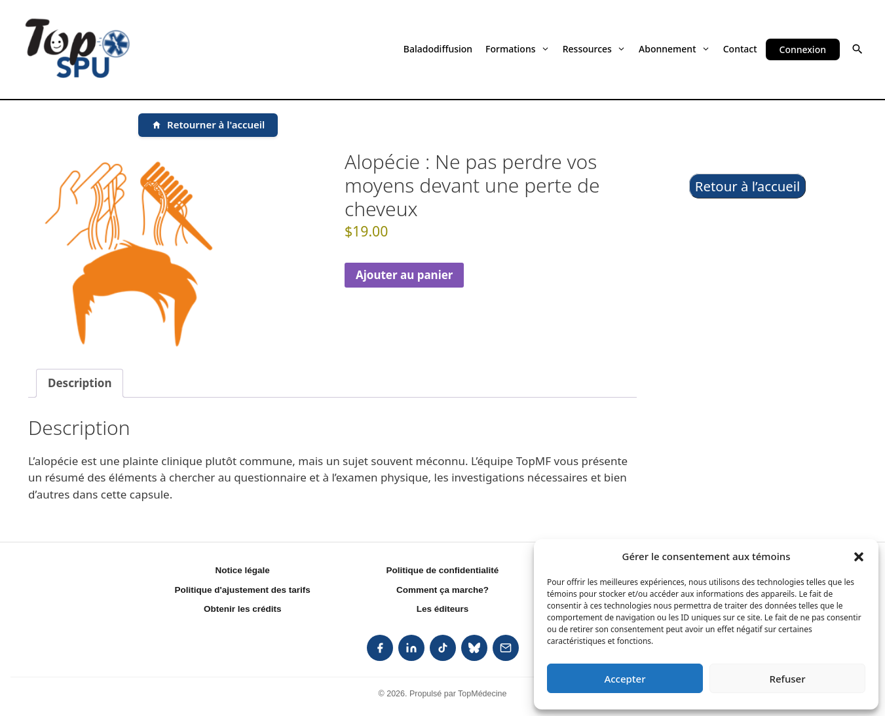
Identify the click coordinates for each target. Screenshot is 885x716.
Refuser (787, 678)
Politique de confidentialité (442, 570)
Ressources (594, 49)
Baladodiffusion (438, 49)
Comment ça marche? (442, 590)
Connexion (803, 49)
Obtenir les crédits (243, 609)
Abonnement (674, 49)
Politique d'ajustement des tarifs (243, 590)
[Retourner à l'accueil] (208, 125)
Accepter (624, 678)
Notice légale (243, 570)
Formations (517, 49)
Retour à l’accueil (747, 186)
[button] (858, 556)
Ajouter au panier (404, 274)
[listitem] (380, 648)
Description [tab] (79, 382)
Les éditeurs (443, 609)
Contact (740, 49)
